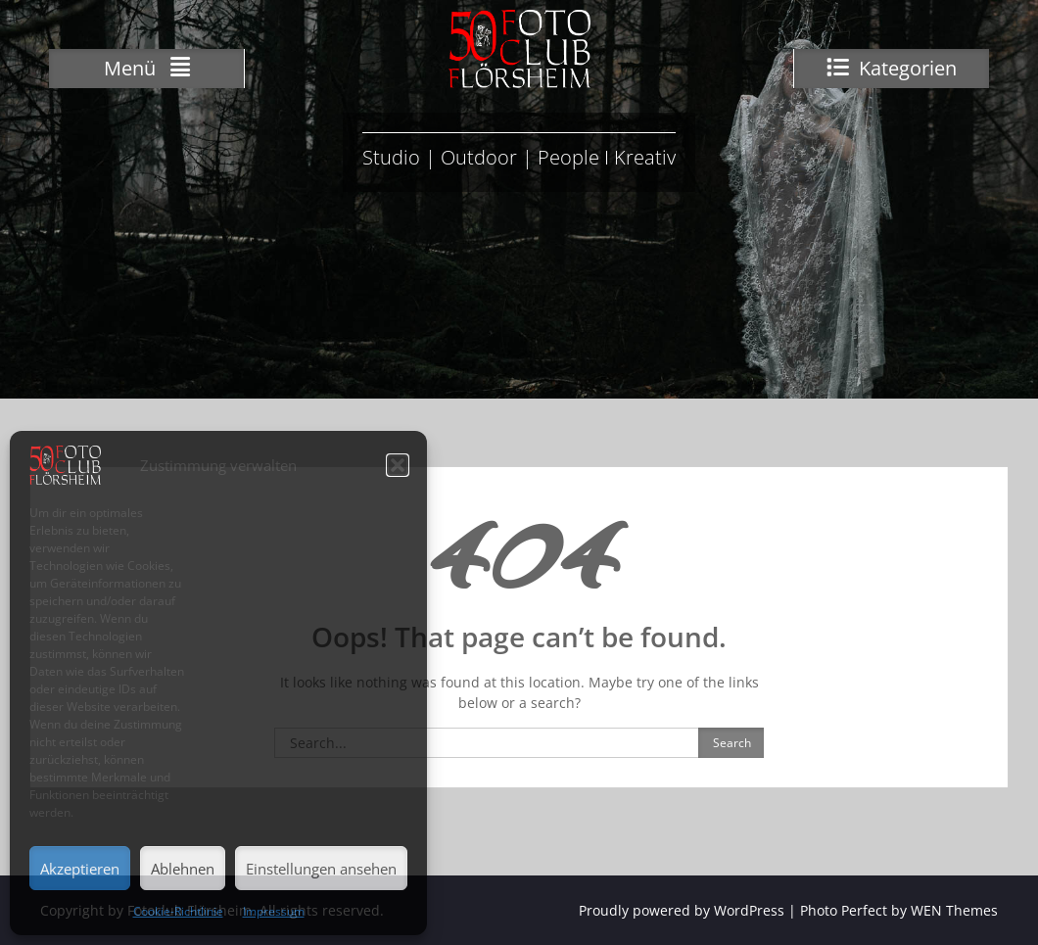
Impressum (274, 911)
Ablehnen (182, 868)
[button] (397, 465)
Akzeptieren (79, 868)
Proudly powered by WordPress (681, 910)
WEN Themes (954, 910)
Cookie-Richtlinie (178, 911)
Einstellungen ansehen (321, 868)
